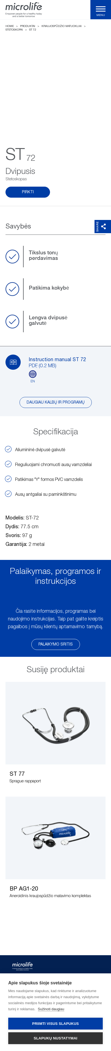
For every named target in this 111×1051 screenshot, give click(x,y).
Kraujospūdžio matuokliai (61, 26)
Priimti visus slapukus (55, 1024)
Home (9, 26)
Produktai (27, 26)
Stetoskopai (14, 29)
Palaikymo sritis (55, 644)
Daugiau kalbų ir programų (56, 402)
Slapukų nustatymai (55, 1038)
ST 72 (32, 29)
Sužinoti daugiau (51, 1009)
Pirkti (28, 192)
